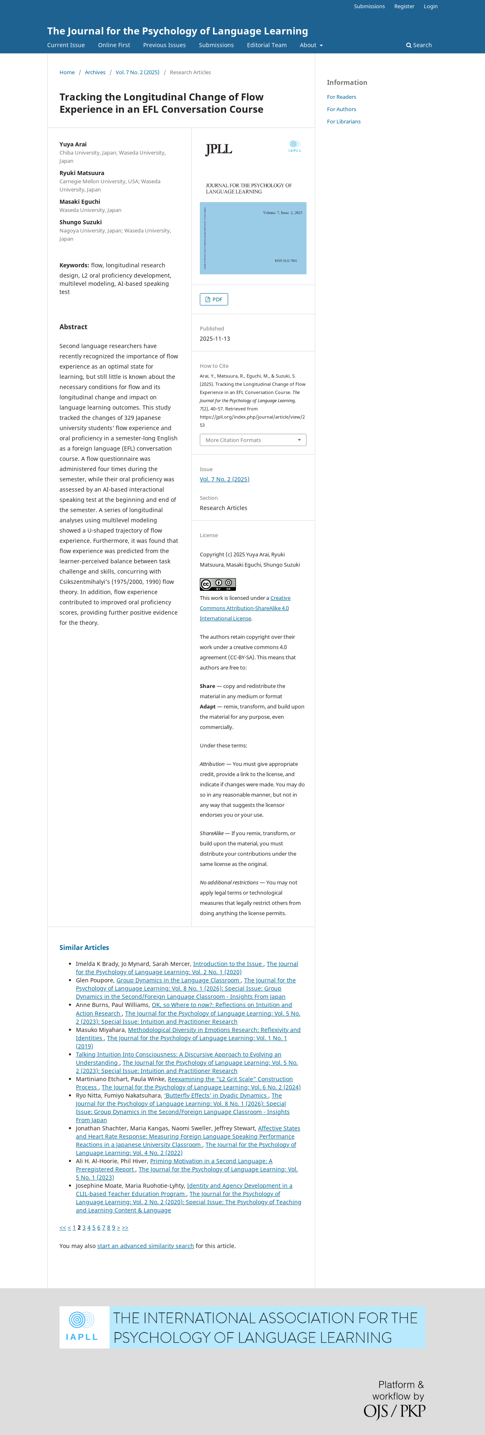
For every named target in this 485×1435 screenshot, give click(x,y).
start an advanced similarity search (145, 1246)
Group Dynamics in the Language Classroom (179, 980)
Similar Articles (84, 947)
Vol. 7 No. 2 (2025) (138, 72)
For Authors (341, 109)
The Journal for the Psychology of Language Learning (177, 30)
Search (419, 45)
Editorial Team (267, 45)
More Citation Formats (233, 440)
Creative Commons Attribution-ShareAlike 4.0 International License (245, 608)
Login (431, 6)
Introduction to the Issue (228, 964)
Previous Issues (164, 45)
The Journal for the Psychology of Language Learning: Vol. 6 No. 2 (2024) (201, 1087)
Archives (95, 72)
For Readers (341, 96)
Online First (114, 45)
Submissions (216, 45)
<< (62, 1227)
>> (125, 1227)
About (309, 45)
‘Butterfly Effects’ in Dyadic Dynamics (216, 1095)
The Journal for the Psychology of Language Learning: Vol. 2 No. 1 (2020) (187, 968)
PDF (216, 299)
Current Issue (66, 45)
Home (67, 72)
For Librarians (344, 121)
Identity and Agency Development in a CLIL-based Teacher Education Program (184, 1190)
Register (404, 6)
